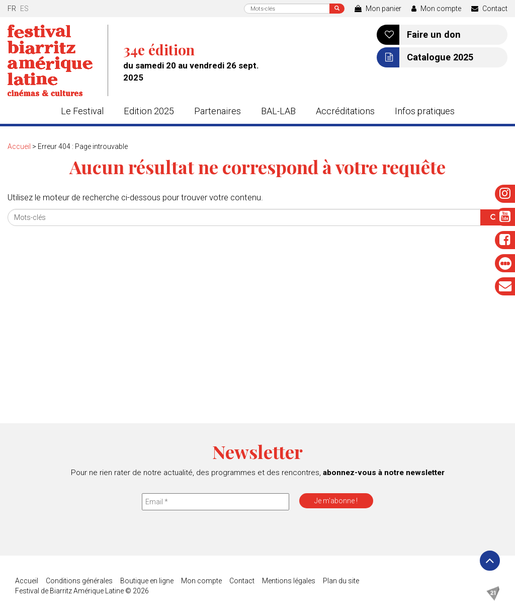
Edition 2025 (149, 111)
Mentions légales (288, 581)
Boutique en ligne (147, 581)
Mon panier (378, 9)
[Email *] (215, 501)
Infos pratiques (425, 111)
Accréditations (345, 111)
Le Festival (82, 111)
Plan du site (341, 581)
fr (12, 9)
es (24, 9)
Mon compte (436, 9)
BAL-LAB (278, 111)
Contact (489, 9)
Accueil (19, 146)
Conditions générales (79, 581)
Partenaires (217, 111)
